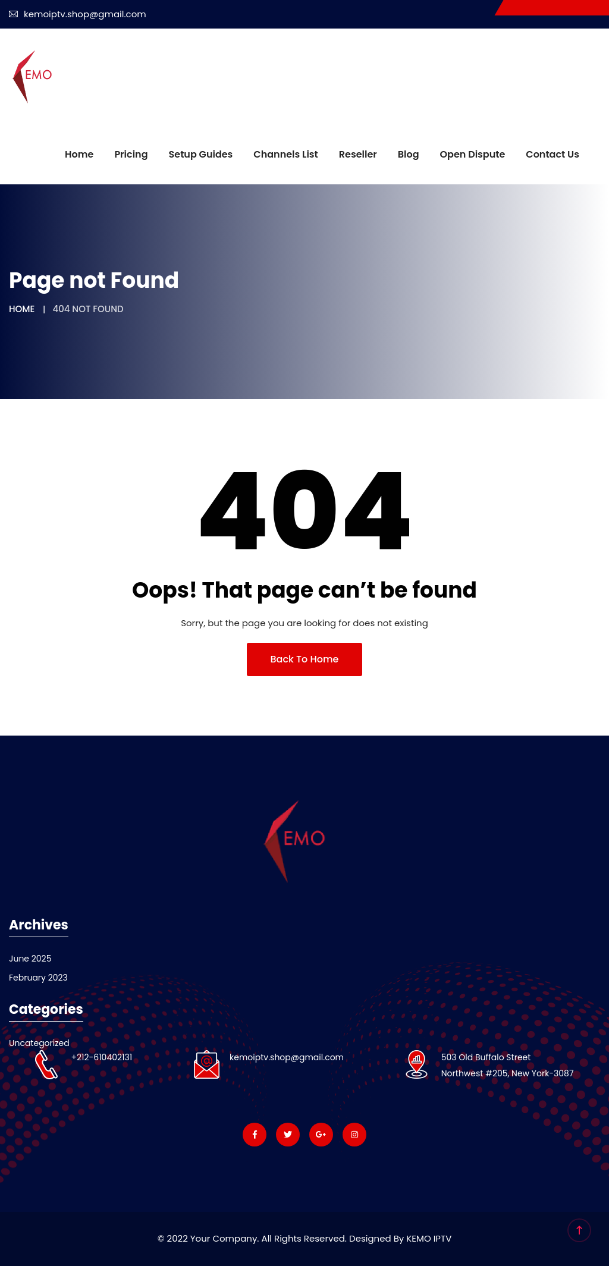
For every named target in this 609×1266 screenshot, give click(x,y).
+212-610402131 (101, 1057)
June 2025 (30, 959)
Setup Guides (201, 154)
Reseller (358, 154)
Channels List (285, 154)
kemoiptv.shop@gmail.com (77, 14)
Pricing (130, 154)
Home (79, 154)
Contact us (552, 154)
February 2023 (38, 978)
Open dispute (473, 154)
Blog (408, 154)
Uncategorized (39, 1043)
